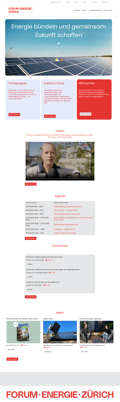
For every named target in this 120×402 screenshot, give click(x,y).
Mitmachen (108, 10)
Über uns (94, 2)
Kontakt (76, 2)
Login (67, 2)
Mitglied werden (56, 2)
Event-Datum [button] (31, 203)
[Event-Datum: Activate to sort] (39, 203)
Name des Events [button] (61, 203)
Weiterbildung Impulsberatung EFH (67, 206)
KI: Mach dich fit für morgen (65, 233)
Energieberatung (95, 10)
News (85, 2)
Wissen (84, 10)
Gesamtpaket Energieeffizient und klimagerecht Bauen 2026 (73, 219)
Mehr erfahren (14, 115)
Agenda (77, 10)
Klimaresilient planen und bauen (67, 214)
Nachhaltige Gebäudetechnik (66, 224)
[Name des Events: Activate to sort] (74, 203)
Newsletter (105, 2)
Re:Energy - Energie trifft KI (64, 229)
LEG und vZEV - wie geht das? (65, 210)
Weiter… (49, 260)
